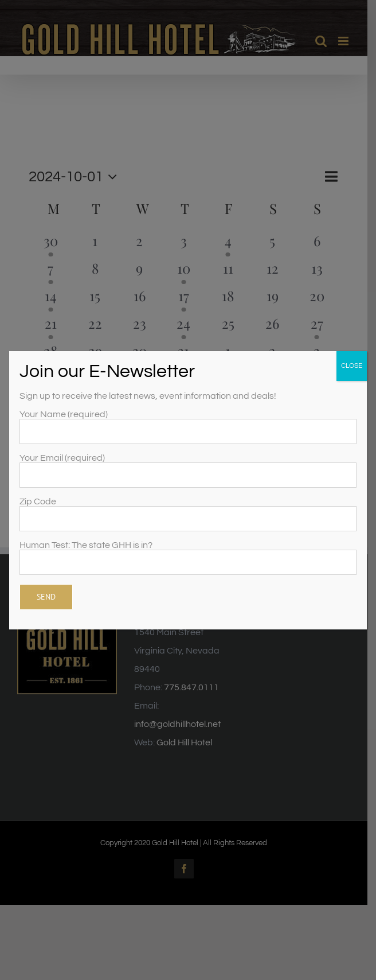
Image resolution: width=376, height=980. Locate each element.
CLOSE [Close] (351, 366)
